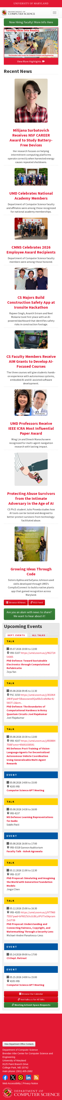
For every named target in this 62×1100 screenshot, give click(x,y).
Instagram (20, 1077)
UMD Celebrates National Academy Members (31, 196)
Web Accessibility (11, 1083)
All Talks (38, 635)
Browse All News (16, 602)
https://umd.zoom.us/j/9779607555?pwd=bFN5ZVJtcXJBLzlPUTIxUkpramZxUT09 (31, 916)
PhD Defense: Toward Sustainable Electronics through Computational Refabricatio (28, 664)
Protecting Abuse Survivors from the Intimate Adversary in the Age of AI (31, 498)
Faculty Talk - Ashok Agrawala (24, 851)
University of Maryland (31, 3)
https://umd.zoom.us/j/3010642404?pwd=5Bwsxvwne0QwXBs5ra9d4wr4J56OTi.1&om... (31, 698)
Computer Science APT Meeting (25, 790)
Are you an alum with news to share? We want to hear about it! (29, 614)
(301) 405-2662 (24, 1071)
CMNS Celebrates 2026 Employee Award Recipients (31, 250)
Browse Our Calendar (31, 993)
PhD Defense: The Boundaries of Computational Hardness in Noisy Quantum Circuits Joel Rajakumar (27, 710)
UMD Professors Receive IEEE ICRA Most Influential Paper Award (31, 428)
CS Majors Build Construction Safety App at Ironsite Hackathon (31, 302)
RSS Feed (36, 602)
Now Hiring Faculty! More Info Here (31, 22)
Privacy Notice (30, 1083)
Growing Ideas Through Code (31, 571)
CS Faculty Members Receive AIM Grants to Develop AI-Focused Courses (31, 361)
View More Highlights (31, 61)
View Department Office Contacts (19, 1044)
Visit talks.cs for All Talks (31, 999)
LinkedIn (28, 1077)
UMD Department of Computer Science (25, 13)
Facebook (5, 1077)
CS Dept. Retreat (17, 958)
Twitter (13, 1077)
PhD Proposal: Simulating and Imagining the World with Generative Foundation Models (31, 881)
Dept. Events (18, 635)
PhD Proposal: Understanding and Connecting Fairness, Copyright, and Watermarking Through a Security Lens (30, 927)
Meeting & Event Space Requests (31, 1004)
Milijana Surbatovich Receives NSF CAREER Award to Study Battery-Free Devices (31, 138)
